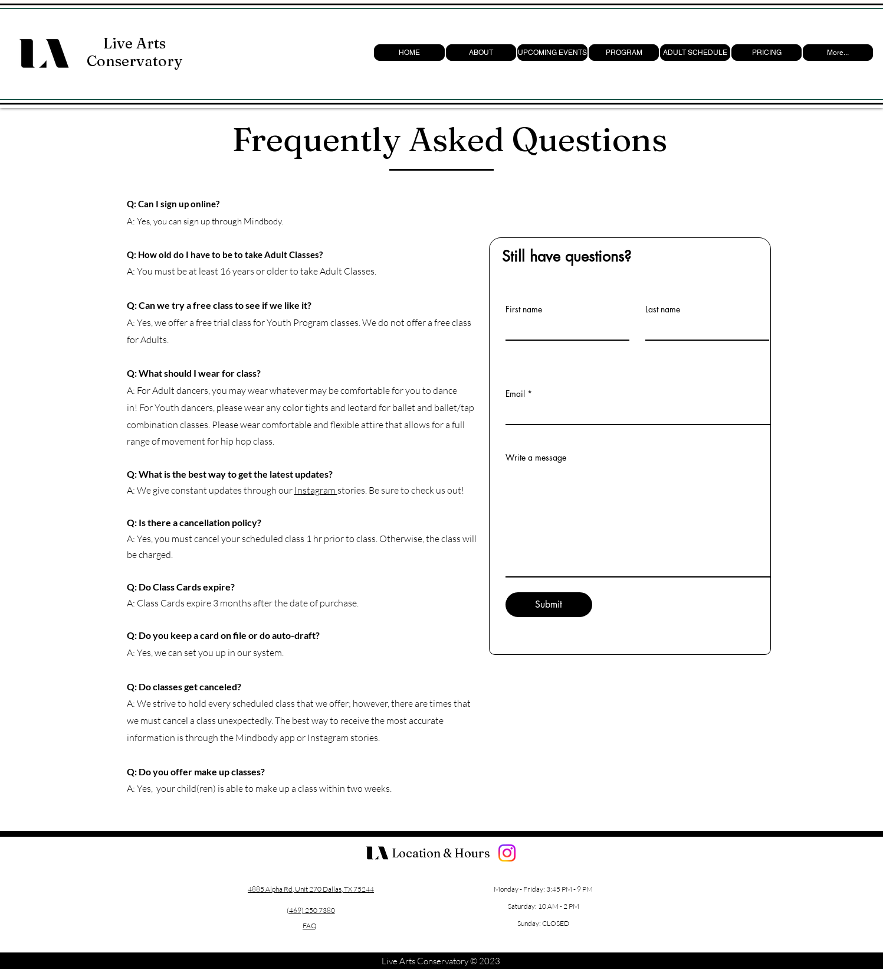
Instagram (315, 490)
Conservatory (134, 61)
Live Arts (134, 43)
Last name (662, 309)
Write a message (535, 457)
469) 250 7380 (312, 910)
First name (523, 309)
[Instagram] (506, 852)
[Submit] (548, 604)
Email (515, 394)
